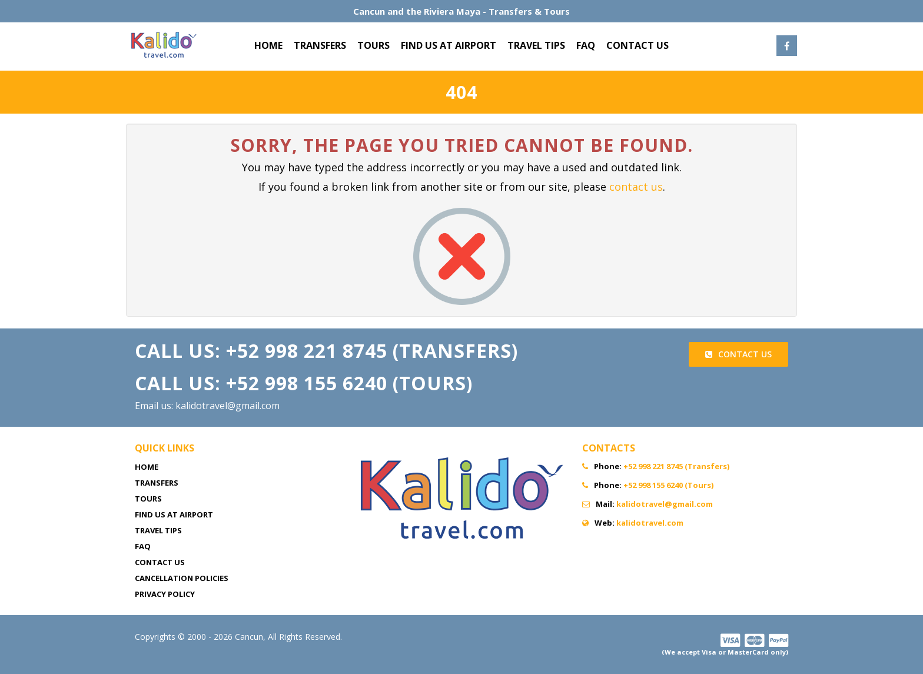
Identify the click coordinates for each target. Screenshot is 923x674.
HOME (268, 45)
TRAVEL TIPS (536, 45)
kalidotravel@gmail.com (664, 504)
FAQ (585, 45)
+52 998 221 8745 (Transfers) (676, 466)
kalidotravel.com (649, 522)
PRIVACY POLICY (165, 594)
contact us (636, 187)
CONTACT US (637, 45)
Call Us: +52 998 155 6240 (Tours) (304, 383)
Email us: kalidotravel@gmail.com (207, 405)
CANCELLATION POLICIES (181, 578)
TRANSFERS (320, 45)
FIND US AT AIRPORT (448, 45)
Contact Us (738, 354)
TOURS (373, 45)
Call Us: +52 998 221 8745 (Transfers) (326, 350)
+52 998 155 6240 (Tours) (668, 485)
